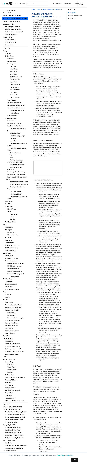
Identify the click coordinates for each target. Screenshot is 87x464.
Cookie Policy (69, 455)
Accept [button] (74, 459)
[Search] (40, 3)
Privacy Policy (60, 455)
